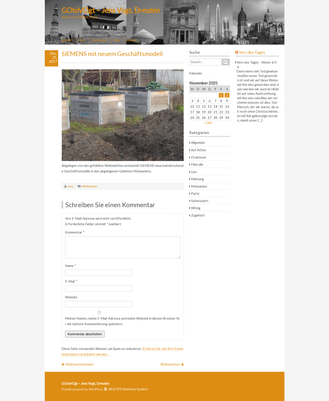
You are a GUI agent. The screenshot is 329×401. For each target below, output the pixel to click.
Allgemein (198, 143)
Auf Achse (198, 150)
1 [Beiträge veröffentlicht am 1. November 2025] (221, 95)
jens (71, 186)
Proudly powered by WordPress (82, 389)
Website (71, 297)
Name (70, 266)
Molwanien (89, 186)
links (117, 40)
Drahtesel (198, 157)
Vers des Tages (252, 52)
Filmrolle (197, 164)
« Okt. (208, 123)
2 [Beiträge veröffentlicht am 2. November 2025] (227, 95)
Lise (194, 172)
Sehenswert (199, 201)
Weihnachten (170, 364)
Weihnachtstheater (80, 364)
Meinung (197, 179)
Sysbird (142, 389)
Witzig (195, 208)
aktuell (66, 40)
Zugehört (198, 215)
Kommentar (74, 232)
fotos (82, 40)
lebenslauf (99, 40)
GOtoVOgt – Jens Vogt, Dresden (111, 10)
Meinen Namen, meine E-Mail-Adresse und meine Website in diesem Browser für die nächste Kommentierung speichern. (122, 321)
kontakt (132, 40)
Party (195, 193)
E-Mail (71, 281)
